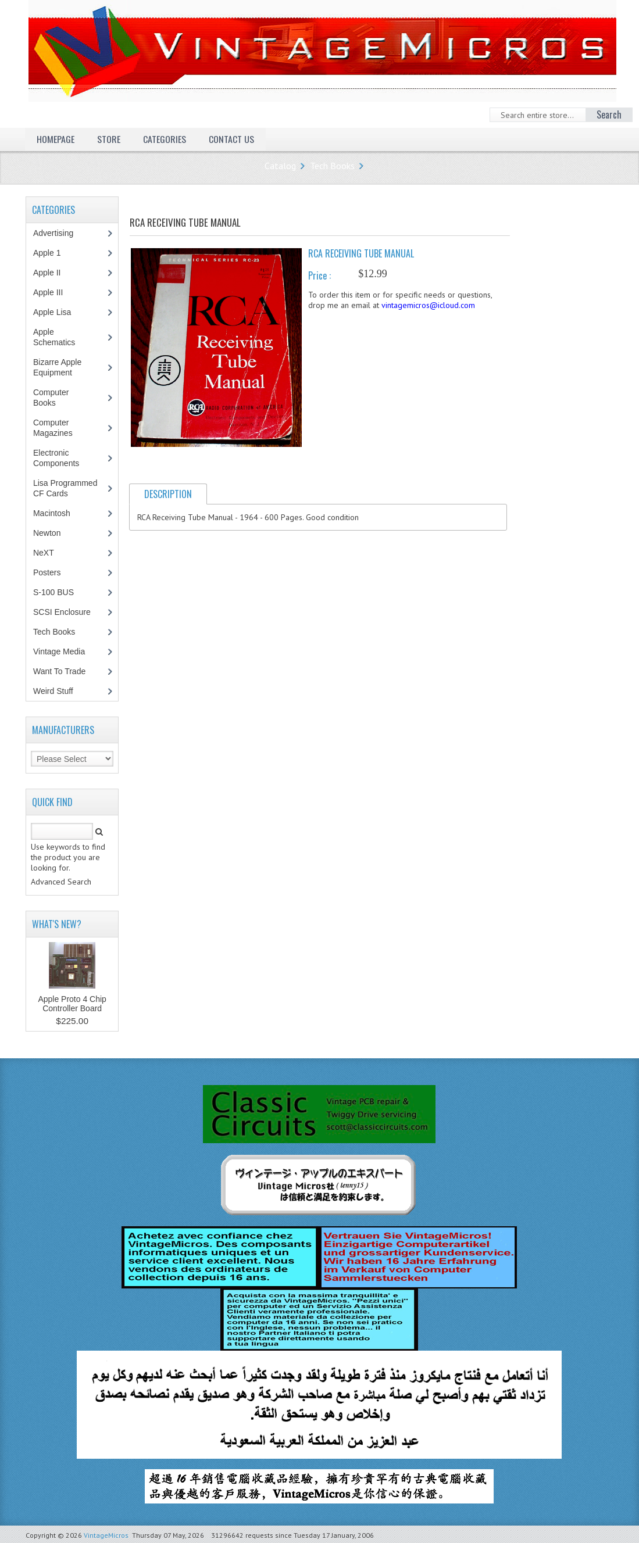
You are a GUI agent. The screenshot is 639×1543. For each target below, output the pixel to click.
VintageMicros (106, 1535)
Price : (319, 275)
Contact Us (231, 139)
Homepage (55, 139)
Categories (164, 139)
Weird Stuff (59, 691)
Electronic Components (62, 458)
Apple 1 (53, 252)
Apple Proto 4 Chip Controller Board (72, 1003)
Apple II (53, 272)
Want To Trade (59, 671)
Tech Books (332, 165)
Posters (53, 572)
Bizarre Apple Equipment (58, 367)
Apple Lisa (60, 312)
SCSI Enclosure (68, 612)
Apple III (54, 292)
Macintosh (58, 513)
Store (108, 139)
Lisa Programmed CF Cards (65, 488)
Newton (46, 533)
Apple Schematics (60, 337)
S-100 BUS (59, 592)
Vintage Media (65, 651)
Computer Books (53, 397)
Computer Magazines (61, 428)
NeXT (43, 552)
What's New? (56, 924)
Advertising (59, 233)
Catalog (280, 165)
